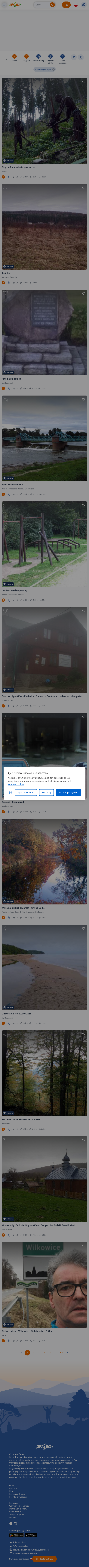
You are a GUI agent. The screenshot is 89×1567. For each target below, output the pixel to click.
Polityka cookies (16, 784)
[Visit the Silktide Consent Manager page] (10, 792)
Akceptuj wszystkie (68, 792)
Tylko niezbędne (26, 792)
